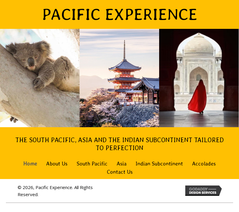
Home (30, 163)
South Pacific (92, 163)
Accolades (204, 163)
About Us (57, 163)
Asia (122, 163)
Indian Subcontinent (159, 163)
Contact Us (120, 172)
